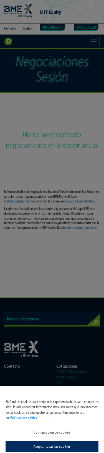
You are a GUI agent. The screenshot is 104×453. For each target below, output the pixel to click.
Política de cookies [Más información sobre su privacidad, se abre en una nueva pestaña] (23, 419)
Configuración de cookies (52, 434)
